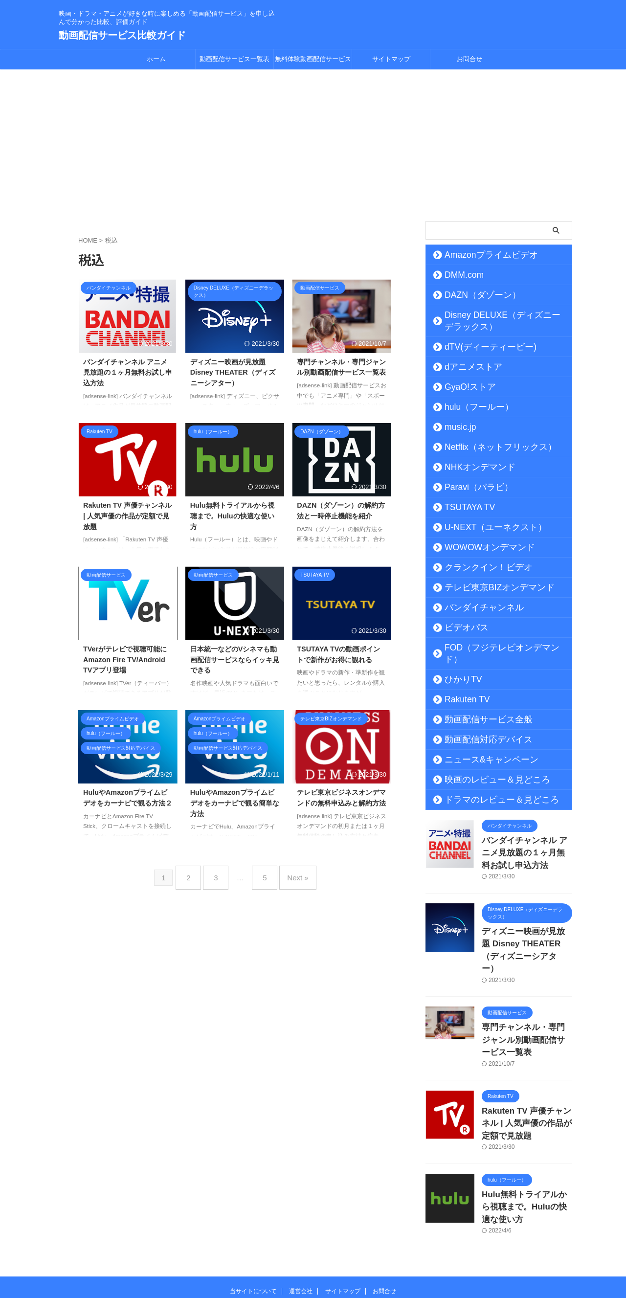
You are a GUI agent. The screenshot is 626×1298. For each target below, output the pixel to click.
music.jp (455, 427)
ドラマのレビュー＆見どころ (487, 788)
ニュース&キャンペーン (479, 748)
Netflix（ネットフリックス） (487, 447)
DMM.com (458, 275)
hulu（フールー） (470, 407)
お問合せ (469, 59)
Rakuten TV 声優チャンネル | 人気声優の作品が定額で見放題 (127, 515)
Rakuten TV (461, 688)
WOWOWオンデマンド (478, 547)
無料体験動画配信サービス (313, 59)
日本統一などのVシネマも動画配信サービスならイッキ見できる (234, 659)
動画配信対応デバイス (477, 728)
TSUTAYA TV (463, 507)
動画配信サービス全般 (477, 708)
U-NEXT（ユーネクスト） (483, 527)
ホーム (156, 59)
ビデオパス (460, 627)
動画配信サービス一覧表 (234, 59)
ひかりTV (457, 667)
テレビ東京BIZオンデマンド (486, 587)
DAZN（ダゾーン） (473, 295)
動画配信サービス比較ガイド (122, 35)
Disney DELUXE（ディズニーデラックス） (502, 321)
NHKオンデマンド (470, 467)
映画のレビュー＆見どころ (484, 768)
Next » (290, 874)
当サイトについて (253, 1234)
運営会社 (301, 1234)
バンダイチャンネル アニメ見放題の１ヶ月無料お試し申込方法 (127, 372)
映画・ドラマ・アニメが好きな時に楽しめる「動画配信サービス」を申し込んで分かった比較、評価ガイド (313, 1252)
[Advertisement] (313, 142)
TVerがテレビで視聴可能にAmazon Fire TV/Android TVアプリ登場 (125, 659)
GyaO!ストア (463, 387)
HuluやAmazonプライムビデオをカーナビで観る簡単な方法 (234, 802)
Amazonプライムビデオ (479, 255)
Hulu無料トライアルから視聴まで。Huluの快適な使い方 (232, 515)
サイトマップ (391, 59)
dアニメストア (465, 367)
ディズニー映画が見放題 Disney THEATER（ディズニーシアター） (232, 372)
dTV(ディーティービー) (479, 347)
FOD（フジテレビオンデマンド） (494, 647)
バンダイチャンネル (473, 607)
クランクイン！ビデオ (477, 567)
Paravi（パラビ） (470, 487)
